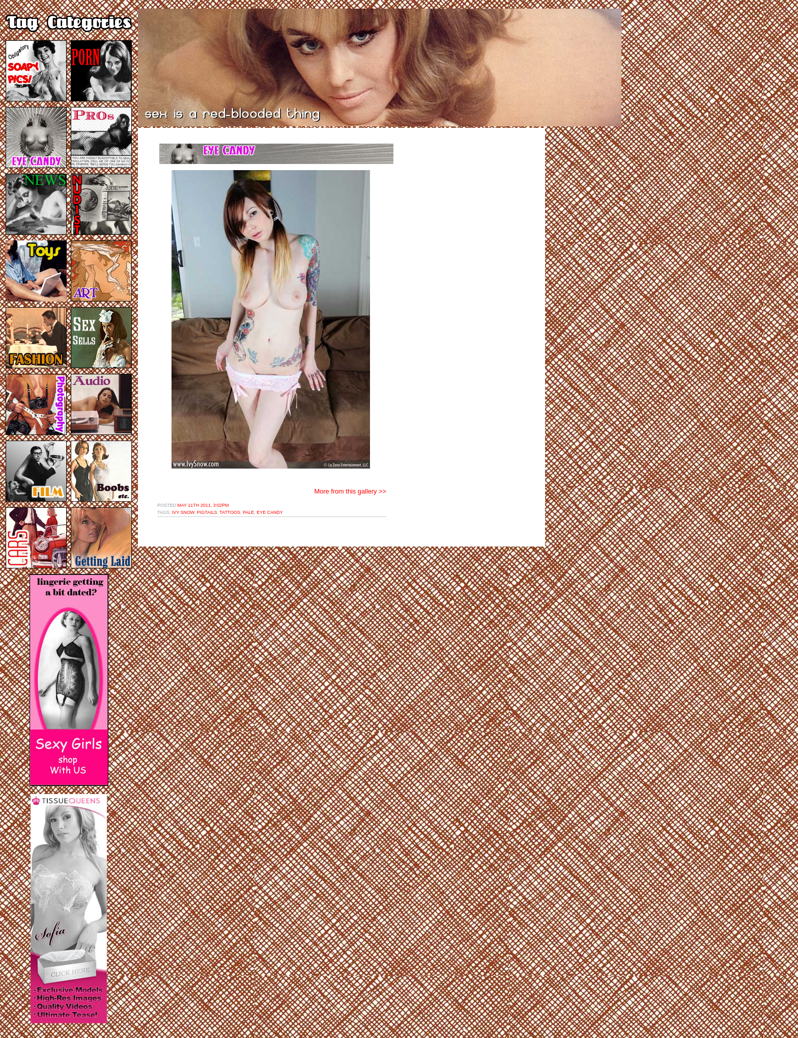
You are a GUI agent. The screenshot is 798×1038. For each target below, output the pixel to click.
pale (248, 512)
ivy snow (183, 512)
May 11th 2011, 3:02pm (203, 505)
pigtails (207, 512)
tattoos (229, 512)
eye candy (269, 512)
